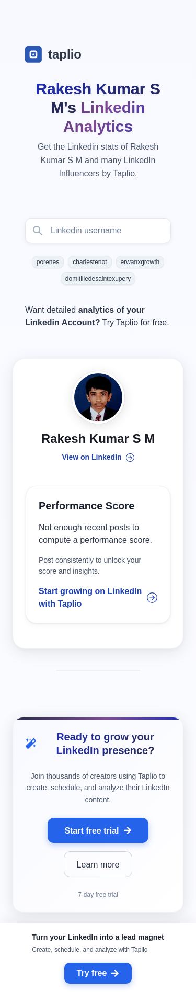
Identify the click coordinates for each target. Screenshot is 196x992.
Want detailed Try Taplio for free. (97, 316)
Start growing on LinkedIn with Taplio (98, 597)
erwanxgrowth (140, 262)
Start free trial (97, 830)
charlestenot (90, 262)
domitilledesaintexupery (98, 278)
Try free (98, 972)
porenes (48, 262)
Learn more (98, 864)
